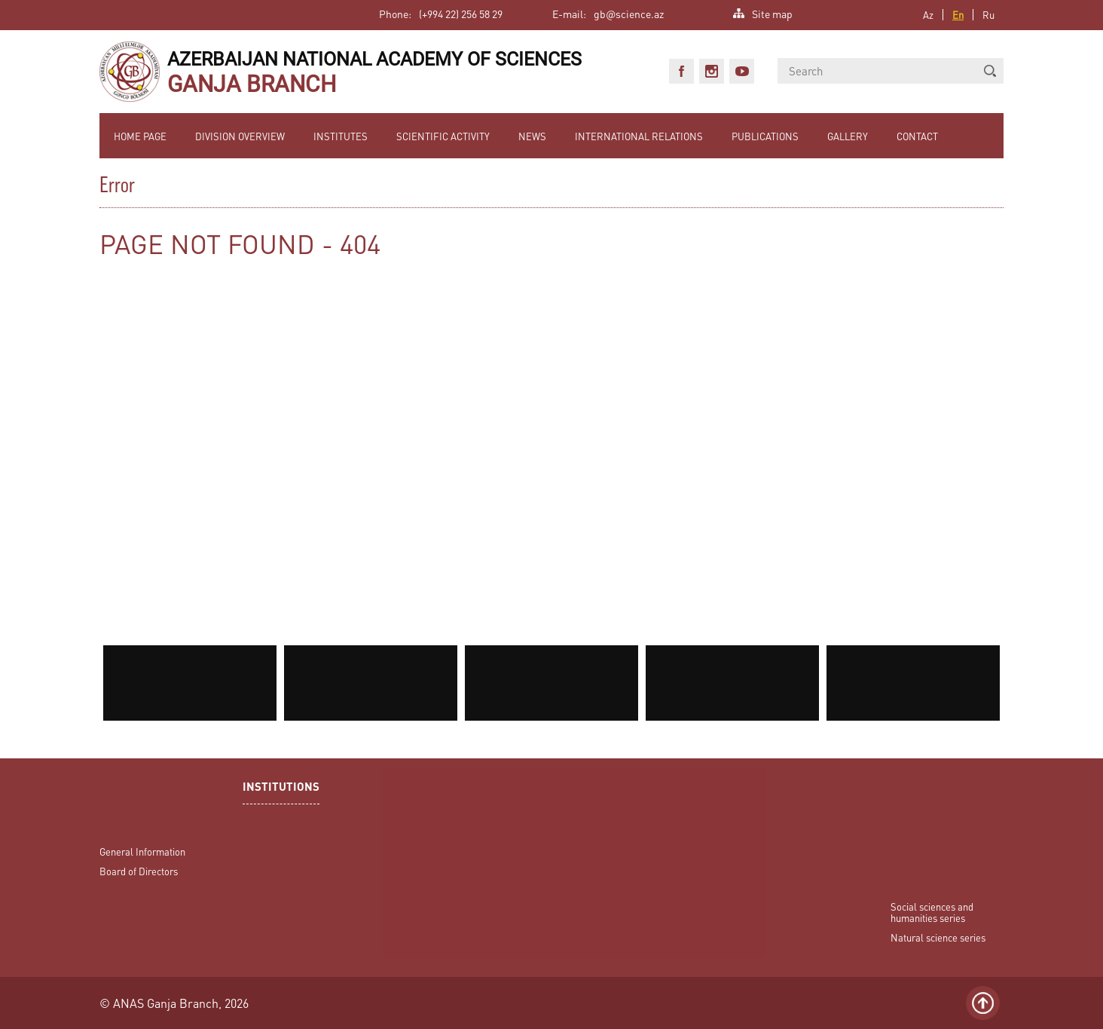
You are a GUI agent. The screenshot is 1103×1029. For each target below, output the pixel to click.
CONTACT (917, 136)
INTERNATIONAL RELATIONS (639, 136)
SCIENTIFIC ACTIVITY (443, 136)
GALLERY (847, 136)
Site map (772, 12)
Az (928, 14)
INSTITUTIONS (281, 788)
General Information (142, 851)
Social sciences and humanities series (932, 912)
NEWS (532, 136)
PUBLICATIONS (765, 136)
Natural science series (938, 937)
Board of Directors (138, 871)
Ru (988, 14)
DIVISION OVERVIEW (240, 136)
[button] (990, 71)
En (958, 14)
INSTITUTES (340, 136)
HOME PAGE (140, 136)
